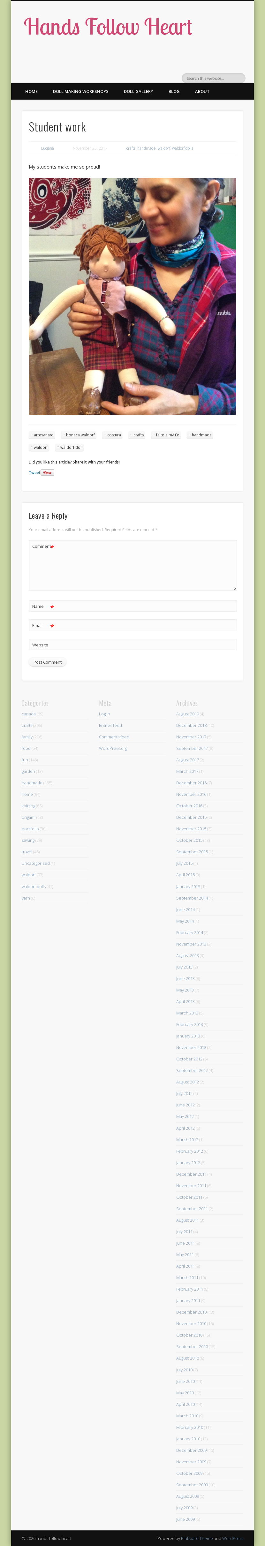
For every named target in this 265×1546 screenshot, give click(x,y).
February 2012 (189, 1151)
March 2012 (187, 1140)
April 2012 (185, 1128)
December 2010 (191, 1312)
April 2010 (185, 1404)
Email (43, 625)
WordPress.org (113, 748)
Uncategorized (36, 863)
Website (40, 645)
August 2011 (187, 1220)
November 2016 (191, 794)
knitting (28, 806)
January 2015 (188, 886)
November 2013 (191, 944)
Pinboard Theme (197, 1538)
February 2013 (189, 1024)
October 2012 (189, 1059)
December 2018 (191, 725)
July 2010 (184, 1370)
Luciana (47, 148)
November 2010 (191, 1323)
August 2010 (187, 1358)
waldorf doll (71, 447)
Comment (43, 546)
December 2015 (191, 817)
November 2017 (191, 737)
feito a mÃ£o (167, 435)
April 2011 (185, 1266)
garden (28, 771)
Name (43, 606)
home (27, 794)
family (27, 737)
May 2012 (185, 1116)
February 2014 (189, 932)
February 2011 (189, 1289)
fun (25, 760)
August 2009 (187, 1496)
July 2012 (184, 1093)
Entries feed (110, 725)
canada (29, 714)
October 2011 (189, 1197)
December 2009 (191, 1450)
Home (31, 91)
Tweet (35, 472)
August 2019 (187, 714)
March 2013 (187, 1013)
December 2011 (191, 1174)
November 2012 (191, 1047)
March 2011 (187, 1277)
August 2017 (187, 760)
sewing (28, 840)
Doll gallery (138, 91)
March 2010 (187, 1416)
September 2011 (192, 1208)
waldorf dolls (182, 148)
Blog (174, 91)
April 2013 (185, 1001)
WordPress (232, 1538)
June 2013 (185, 978)
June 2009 (185, 1519)
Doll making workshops (81, 91)
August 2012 (187, 1082)
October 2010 (189, 1335)
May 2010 (185, 1393)
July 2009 (184, 1508)
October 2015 (189, 840)
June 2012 (185, 1105)
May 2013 (185, 990)
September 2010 (192, 1346)
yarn (26, 898)
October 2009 (189, 1473)
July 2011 (184, 1231)
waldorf (164, 148)
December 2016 (191, 783)
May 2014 (185, 921)
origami (28, 817)
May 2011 (185, 1254)
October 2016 (189, 806)
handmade (146, 148)
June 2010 (185, 1381)
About (202, 91)
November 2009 (191, 1462)
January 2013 (188, 1036)
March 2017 (187, 771)
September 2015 (192, 852)
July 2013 (184, 967)
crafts (130, 148)
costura (114, 435)
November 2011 (191, 1185)
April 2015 (185, 875)
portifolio (30, 829)
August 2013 (187, 955)
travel (27, 852)
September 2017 (192, 748)
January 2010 (188, 1439)
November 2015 (191, 829)
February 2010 (189, 1427)
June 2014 (185, 909)
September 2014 (192, 898)
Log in (104, 714)
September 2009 (192, 1485)
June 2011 (185, 1243)
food (26, 748)
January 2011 (188, 1300)
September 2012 (192, 1070)
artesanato (44, 435)
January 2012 (188, 1162)
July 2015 (184, 863)
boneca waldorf (80, 435)
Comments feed (114, 737)
